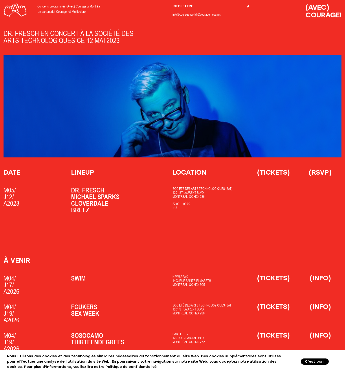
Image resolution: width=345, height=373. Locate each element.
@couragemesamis (209, 14)
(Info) (320, 278)
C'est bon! (315, 361)
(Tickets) (273, 172)
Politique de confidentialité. (131, 367)
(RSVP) (320, 172)
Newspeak (180, 277)
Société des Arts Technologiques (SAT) (202, 188)
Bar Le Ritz (180, 334)
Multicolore (79, 11)
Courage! (62, 11)
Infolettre (209, 6)
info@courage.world (184, 14)
